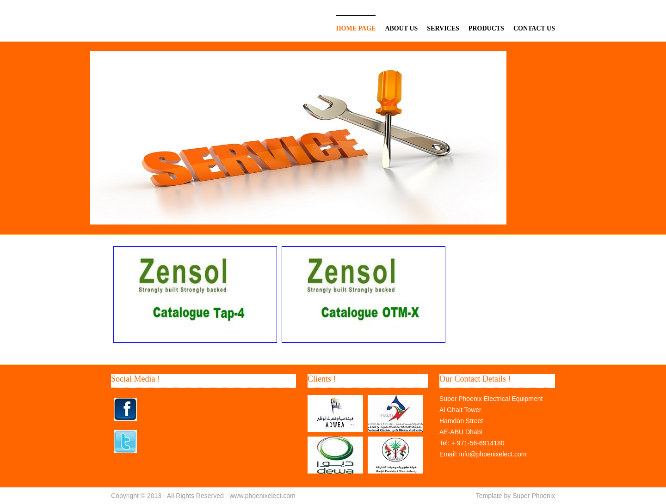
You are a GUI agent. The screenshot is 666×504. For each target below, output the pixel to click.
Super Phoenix (533, 495)
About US (401, 28)
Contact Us (534, 28)
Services (443, 28)
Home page (356, 28)
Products (486, 28)
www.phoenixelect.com (262, 495)
